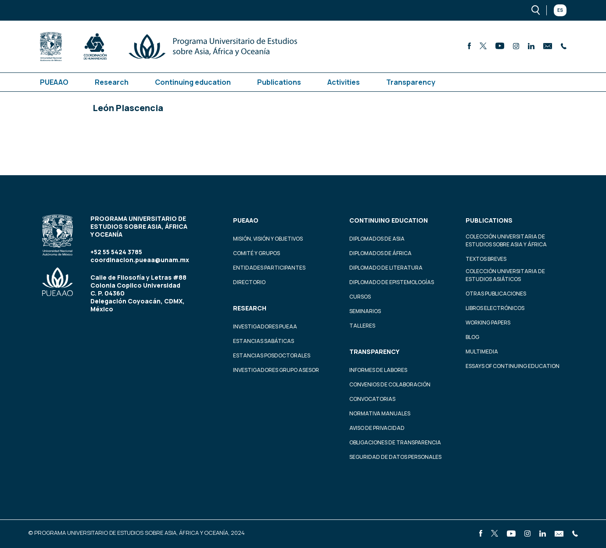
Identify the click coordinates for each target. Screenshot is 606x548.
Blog (472, 337)
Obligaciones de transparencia (395, 442)
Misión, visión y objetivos (268, 238)
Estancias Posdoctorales (271, 355)
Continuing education (193, 82)
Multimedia (482, 351)
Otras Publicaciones (496, 293)
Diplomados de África (380, 253)
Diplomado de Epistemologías (391, 282)
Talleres (362, 325)
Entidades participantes (269, 267)
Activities (343, 82)
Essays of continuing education (512, 366)
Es (560, 10)
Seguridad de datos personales (395, 457)
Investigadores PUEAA (265, 326)
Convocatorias (372, 399)
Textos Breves (486, 259)
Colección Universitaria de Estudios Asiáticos (505, 275)
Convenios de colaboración (389, 384)
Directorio (249, 282)
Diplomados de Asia (377, 238)
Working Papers (488, 322)
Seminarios (365, 311)
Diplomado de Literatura (386, 267)
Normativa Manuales (379, 413)
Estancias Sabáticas (263, 341)
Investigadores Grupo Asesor (276, 370)
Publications (279, 82)
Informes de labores (378, 370)
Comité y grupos (256, 253)
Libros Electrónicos (495, 308)
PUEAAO (54, 82)
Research (112, 82)
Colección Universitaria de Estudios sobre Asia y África (506, 240)
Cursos (360, 296)
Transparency (410, 82)
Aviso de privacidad (377, 428)
